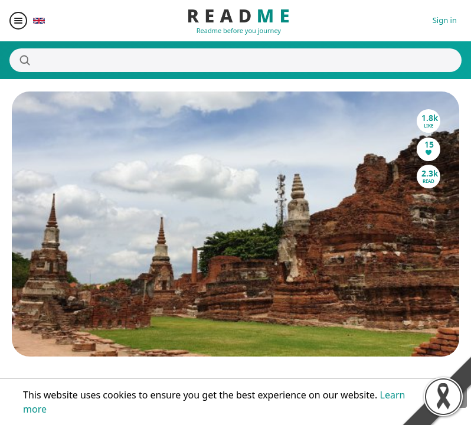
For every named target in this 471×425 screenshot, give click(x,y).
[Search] (235, 60)
